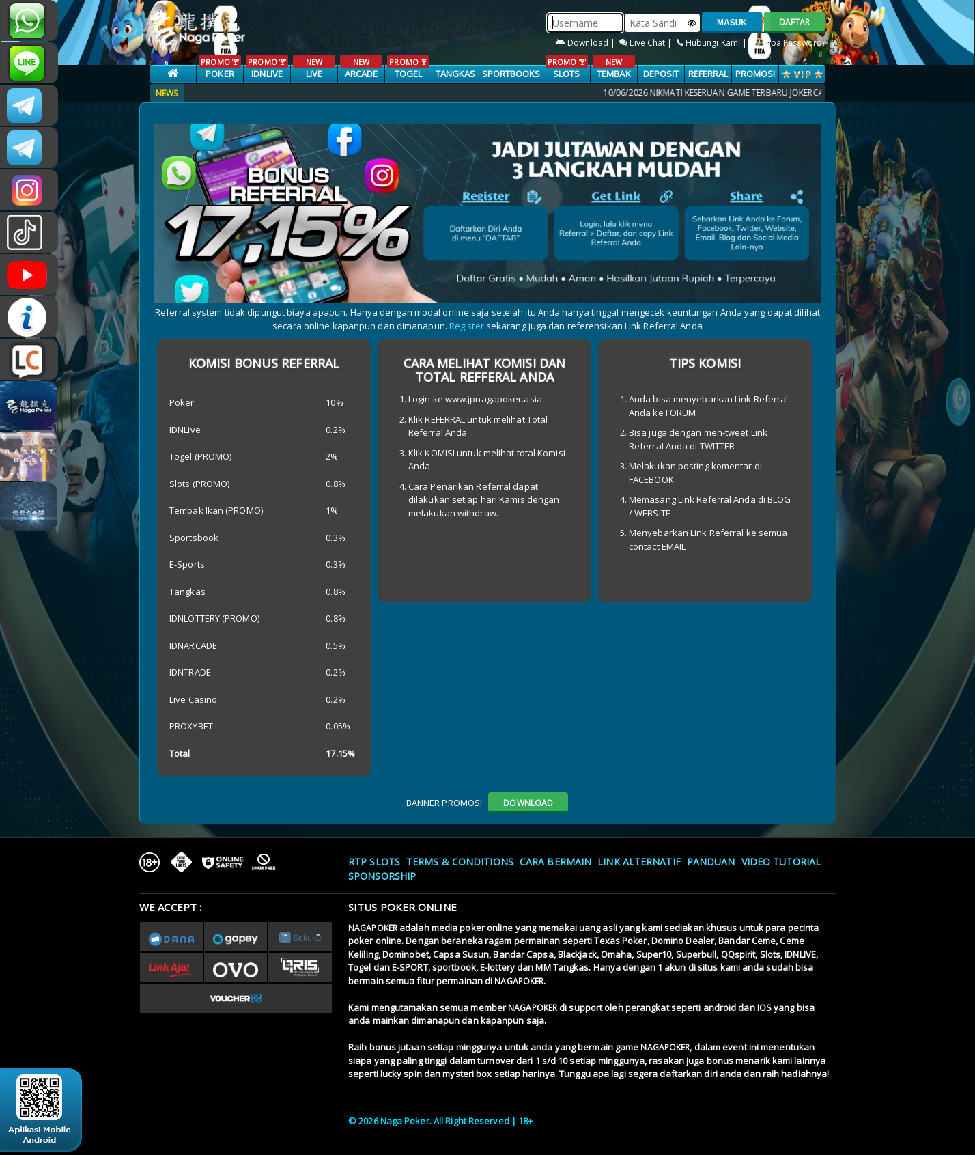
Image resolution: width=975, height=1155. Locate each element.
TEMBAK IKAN (613, 74)
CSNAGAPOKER (29, 105)
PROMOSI (755, 74)
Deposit (661, 74)
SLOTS (566, 67)
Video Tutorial (781, 861)
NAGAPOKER (372, 928)
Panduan (711, 861)
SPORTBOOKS (511, 74)
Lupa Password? (789, 42)
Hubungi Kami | (713, 42)
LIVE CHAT (29, 359)
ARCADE (361, 67)
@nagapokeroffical (29, 232)
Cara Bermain (555, 861)
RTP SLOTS (374, 861)
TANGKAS (456, 74)
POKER (219, 67)
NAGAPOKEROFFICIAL (29, 274)
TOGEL (408, 67)
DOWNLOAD (528, 803)
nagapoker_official (29, 62)
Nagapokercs (29, 147)
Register (466, 326)
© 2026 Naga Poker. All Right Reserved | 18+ (440, 1121)
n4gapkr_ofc (29, 189)
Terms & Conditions (459, 861)
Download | (586, 42)
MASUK (732, 22)
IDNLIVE (266, 67)
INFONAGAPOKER (29, 316)
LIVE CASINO (314, 74)
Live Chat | (646, 42)
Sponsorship (382, 875)
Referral (708, 74)
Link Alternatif (639, 861)
